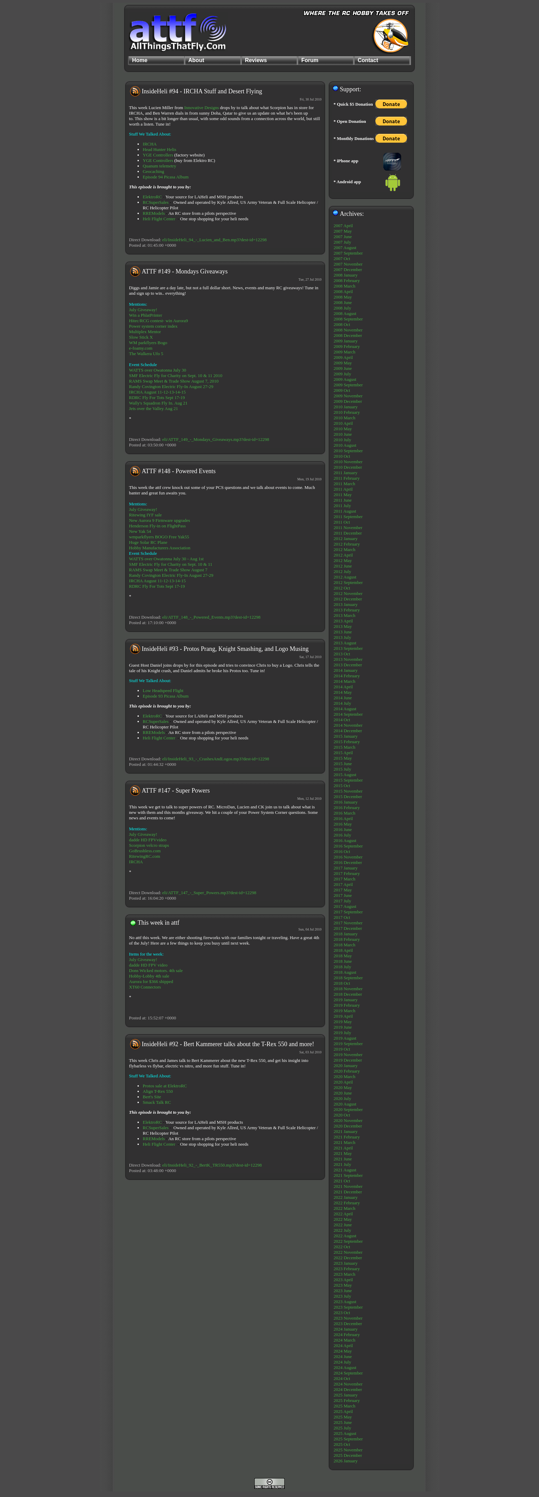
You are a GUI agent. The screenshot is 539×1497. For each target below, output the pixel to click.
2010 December (347, 467)
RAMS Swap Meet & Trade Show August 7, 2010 (173, 381)
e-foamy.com (140, 348)
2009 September (348, 384)
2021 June (342, 1158)
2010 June (342, 434)
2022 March (344, 1208)
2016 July (342, 835)
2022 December (347, 1257)
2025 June (342, 1422)
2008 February (346, 280)
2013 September (348, 648)
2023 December (347, 1323)
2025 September (348, 1438)
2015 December (347, 796)
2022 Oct (341, 1246)
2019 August (344, 1038)
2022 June (342, 1224)
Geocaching (153, 171)
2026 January (345, 1460)
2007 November (347, 264)
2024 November (347, 1384)
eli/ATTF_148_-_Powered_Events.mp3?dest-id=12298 (211, 617)
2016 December (347, 862)
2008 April (343, 291)
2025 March (344, 1405)
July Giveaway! (143, 309)
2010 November (347, 461)
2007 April (343, 225)
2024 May (342, 1351)
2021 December (347, 1191)
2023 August (344, 1301)
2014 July (342, 703)
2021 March (344, 1142)
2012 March (344, 549)
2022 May (342, 1219)
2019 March (344, 1010)
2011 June (342, 500)
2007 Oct (341, 258)
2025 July (342, 1427)
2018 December (347, 994)
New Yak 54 (140, 531)
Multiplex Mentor (145, 331)
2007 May (342, 231)
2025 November (347, 1449)
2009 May (342, 362)
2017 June (342, 895)
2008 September (348, 318)
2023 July (342, 1296)
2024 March (344, 1340)
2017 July (342, 900)
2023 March (344, 1274)
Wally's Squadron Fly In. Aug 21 (158, 403)
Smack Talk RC (157, 1102)
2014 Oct (341, 719)
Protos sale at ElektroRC (165, 1085)
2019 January (345, 999)
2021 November (347, 1186)
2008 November (347, 329)
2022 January (345, 1197)
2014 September (348, 714)
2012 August (344, 577)
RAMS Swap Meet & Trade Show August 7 (168, 569)
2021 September (348, 1175)
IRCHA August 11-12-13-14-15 (157, 392)
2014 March (344, 681)
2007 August (344, 247)
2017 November (347, 922)
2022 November (347, 1252)
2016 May (342, 824)
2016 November (347, 856)
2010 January (345, 406)
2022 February (346, 1202)
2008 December (347, 335)
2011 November (347, 527)
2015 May (342, 758)
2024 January (345, 1329)
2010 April (343, 423)
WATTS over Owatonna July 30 (157, 370)
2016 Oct (341, 851)
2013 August (344, 642)
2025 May (342, 1416)
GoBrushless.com (145, 850)
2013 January (345, 604)
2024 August (344, 1367)
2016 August (344, 840)
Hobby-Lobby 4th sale (149, 976)
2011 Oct (341, 522)
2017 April (343, 884)
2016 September (348, 846)
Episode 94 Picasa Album (165, 176)
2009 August (344, 379)
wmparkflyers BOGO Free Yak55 (159, 536)
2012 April (343, 555)
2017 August (344, 906)
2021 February (346, 1136)
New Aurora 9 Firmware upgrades (159, 520)
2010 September (348, 450)
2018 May (342, 955)
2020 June (342, 1093)
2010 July (342, 439)
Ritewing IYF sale (145, 514)
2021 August (344, 1169)
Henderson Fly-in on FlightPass (157, 525)
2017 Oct (341, 917)
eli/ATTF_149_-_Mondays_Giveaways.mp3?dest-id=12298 (215, 439)
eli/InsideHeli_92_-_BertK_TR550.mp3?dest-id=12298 (212, 1165)
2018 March (344, 944)
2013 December (347, 664)
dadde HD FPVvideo (147, 839)
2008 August (344, 313)
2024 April (343, 1345)
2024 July (342, 1362)
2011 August (344, 511)
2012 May (342, 560)
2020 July (342, 1098)
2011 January (345, 472)
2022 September (348, 1241)
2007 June (342, 236)
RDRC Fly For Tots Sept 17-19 (157, 397)
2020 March (344, 1076)
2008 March (344, 286)
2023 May (342, 1285)
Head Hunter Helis (159, 149)
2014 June (342, 697)
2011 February (346, 478)
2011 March (344, 483)
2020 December (347, 1125)
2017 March (344, 878)
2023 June (342, 1290)
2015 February (346, 741)
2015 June (342, 763)
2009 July (342, 373)
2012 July (342, 571)
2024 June (342, 1356)
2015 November (347, 791)
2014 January (345, 670)
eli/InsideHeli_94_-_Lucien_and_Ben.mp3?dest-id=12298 (214, 239)
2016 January (345, 802)
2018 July (342, 966)
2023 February (346, 1268)
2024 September (348, 1373)
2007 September (348, 253)
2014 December (347, 730)
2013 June (342, 631)
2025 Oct (341, 1444)
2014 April (343, 686)
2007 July (342, 242)
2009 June (342, 368)
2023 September (348, 1307)
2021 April (343, 1147)
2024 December (347, 1389)
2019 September (348, 1043)
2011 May (342, 494)
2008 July (342, 308)
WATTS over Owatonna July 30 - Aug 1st (166, 558)
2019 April (343, 1016)
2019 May (342, 1021)
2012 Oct (341, 587)
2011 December (347, 533)
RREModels (154, 213)
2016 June (342, 829)
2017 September (348, 911)
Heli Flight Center (159, 218)
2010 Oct (341, 456)
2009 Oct (341, 390)
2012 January (345, 538)
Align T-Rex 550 (158, 1091)
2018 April (343, 950)
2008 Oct (341, 324)
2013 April (343, 620)
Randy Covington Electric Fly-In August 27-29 (171, 386)
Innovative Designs (201, 107)
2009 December (347, 401)
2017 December (347, 928)
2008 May (342, 297)
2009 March (344, 351)
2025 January (345, 1394)
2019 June (342, 1027)
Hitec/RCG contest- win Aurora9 (158, 320)
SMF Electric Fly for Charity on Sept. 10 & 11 (170, 564)
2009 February (346, 346)
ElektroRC (152, 196)
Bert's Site (152, 1096)
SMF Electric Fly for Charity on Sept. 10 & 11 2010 (175, 375)
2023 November (347, 1318)
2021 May (342, 1153)
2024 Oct (341, 1378)
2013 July (342, 637)
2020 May (342, 1087)
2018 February (346, 939)
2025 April (343, 1411)
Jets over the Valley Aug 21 (153, 408)
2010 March (344, 417)
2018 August (344, 972)
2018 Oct (341, 983)
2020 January (345, 1065)
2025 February (346, 1400)
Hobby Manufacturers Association (159, 547)
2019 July (342, 1032)
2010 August (344, 445)
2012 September (348, 582)
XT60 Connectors (145, 987)
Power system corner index (153, 326)
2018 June (342, 961)
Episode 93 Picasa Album (165, 696)
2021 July (342, 1164)
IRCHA (149, 144)
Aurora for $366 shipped (151, 981)
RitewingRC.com (144, 856)
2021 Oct (341, 1180)
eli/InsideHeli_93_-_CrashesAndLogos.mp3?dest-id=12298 (215, 758)
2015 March (344, 747)
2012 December (347, 598)
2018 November (347, 988)
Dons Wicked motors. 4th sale (156, 970)
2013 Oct (341, 653)
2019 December (347, 1060)
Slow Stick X (141, 337)
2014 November (347, 725)
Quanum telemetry (159, 165)
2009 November (347, 395)
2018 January (345, 933)
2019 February (346, 1005)
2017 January (345, 867)
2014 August (344, 708)
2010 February (346, 412)
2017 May (342, 889)
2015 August (344, 774)
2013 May (342, 626)
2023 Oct (341, 1312)
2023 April (343, 1279)
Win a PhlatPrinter (145, 315)
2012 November (347, 593)
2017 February (346, 873)
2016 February (346, 807)
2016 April (343, 818)
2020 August (344, 1104)
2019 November (347, 1054)
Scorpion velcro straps (149, 845)
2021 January (345, 1131)
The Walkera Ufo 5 (146, 353)
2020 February (346, 1071)
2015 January (345, 736)
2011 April (343, 489)
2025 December (347, 1455)
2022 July (342, 1230)
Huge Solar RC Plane (148, 542)
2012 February (346, 544)
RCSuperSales (155, 202)
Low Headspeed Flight (163, 690)
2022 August (344, 1235)
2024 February (346, 1334)
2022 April (343, 1213)
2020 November (347, 1120)
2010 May (342, 428)
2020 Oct (341, 1115)
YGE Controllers (158, 154)
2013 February (346, 609)
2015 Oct (341, 785)
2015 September (348, 780)
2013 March (344, 615)
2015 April (343, 752)
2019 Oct (341, 1049)
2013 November (347, 659)
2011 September (347, 516)
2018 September (348, 977)
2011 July (342, 505)
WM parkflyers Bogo (148, 342)
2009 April (343, 357)
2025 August (344, 1433)
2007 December (347, 269)
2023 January (345, 1263)
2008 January (345, 275)
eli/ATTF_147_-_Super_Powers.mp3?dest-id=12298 (209, 892)
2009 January (345, 340)
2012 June (342, 566)
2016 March (344, 813)
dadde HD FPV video (148, 965)
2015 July (342, 769)
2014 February (346, 675)
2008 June (342, 302)
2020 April (343, 1082)
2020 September (348, 1109)
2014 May (342, 692)
